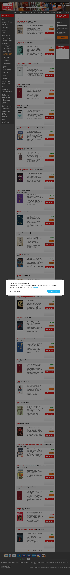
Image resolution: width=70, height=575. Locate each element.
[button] (15, 291)
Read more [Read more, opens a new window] (36, 287)
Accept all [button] (54, 291)
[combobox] (61, 281)
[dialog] (35, 288)
